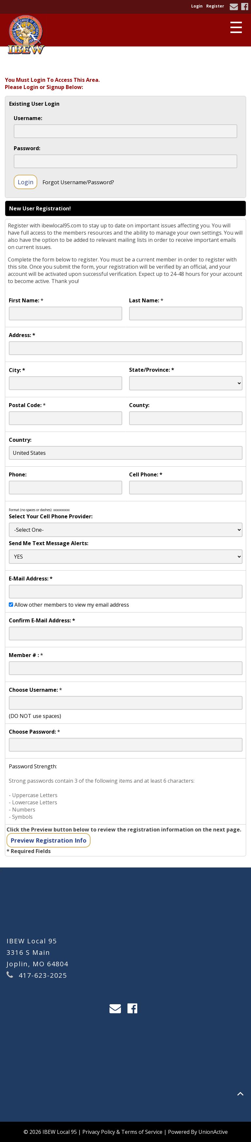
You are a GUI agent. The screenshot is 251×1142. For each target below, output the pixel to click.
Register (215, 6)
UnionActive (213, 1131)
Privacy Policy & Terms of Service (122, 1131)
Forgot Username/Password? (78, 182)
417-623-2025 (43, 975)
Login (197, 6)
